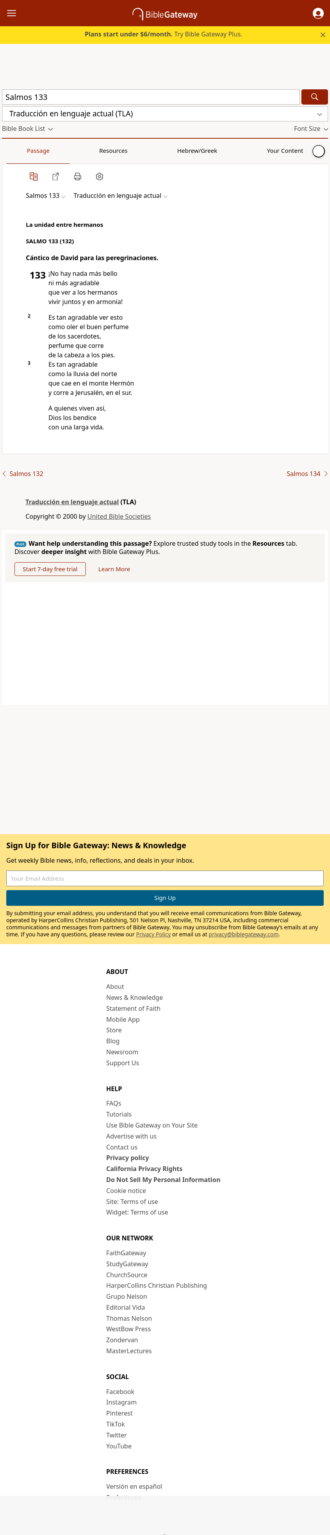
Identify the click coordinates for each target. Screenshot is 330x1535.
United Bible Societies (119, 516)
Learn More (114, 569)
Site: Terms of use (132, 1201)
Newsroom (122, 1052)
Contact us (122, 1147)
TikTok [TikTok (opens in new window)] (115, 1424)
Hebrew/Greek (104, 150)
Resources (58, 150)
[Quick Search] (151, 97)
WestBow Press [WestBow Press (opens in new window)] (128, 1329)
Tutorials (119, 1114)
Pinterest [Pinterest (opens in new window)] (119, 1413)
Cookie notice (126, 1190)
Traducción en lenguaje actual (72, 502)
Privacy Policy (153, 934)
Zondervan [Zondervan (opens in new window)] (122, 1340)
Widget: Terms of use (137, 1212)
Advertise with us (131, 1136)
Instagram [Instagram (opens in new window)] (121, 1402)
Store (114, 1030)
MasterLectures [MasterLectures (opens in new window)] (129, 1351)
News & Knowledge (134, 997)
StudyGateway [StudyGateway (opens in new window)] (127, 1264)
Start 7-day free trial (50, 569)
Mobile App (123, 1019)
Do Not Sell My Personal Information (163, 1179)
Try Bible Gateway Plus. (163, 34)
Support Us (122, 1063)
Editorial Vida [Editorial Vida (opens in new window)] (125, 1307)
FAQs (113, 1103)
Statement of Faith (133, 1008)
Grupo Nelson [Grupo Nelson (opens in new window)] (126, 1296)
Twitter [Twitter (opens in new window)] (116, 1435)
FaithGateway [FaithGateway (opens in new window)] (126, 1253)
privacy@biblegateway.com (243, 934)
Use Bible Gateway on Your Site (152, 1125)
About (115, 986)
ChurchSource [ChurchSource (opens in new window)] (126, 1275)
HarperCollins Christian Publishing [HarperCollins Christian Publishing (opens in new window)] (156, 1285)
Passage (19, 150)
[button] (318, 13)
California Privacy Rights (144, 1168)
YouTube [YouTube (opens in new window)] (119, 1446)
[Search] (314, 97)
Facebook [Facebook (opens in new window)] (120, 1391)
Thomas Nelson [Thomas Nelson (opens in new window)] (129, 1318)
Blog (113, 1041)
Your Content (155, 150)
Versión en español (134, 1486)
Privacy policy (127, 1157)
